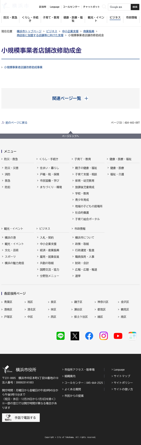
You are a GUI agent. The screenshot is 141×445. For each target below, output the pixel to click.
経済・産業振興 (49, 250)
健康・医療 (117, 168)
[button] (70, 98)
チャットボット (91, 7)
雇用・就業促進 (49, 256)
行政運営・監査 (84, 250)
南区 (123, 316)
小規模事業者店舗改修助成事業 (23, 67)
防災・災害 (12, 168)
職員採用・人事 (84, 256)
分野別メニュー (49, 275)
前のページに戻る (16, 122)
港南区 (8, 309)
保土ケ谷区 (81, 316)
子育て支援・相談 (86, 174)
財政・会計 (82, 263)
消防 (7, 174)
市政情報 (80, 228)
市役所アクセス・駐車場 (79, 369)
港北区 (31, 309)
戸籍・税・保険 (49, 174)
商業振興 (88, 31)
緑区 (100, 316)
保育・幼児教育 (84, 180)
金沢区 (125, 301)
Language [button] (54, 7)
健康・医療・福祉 (121, 159)
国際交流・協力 (49, 269)
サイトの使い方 (123, 389)
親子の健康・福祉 (86, 168)
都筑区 (101, 309)
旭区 (30, 301)
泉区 (53, 301)
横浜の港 (10, 237)
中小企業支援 (70, 31)
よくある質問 (72, 389)
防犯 (7, 187)
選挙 (78, 275)
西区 (53, 316)
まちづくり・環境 (51, 187)
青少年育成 (82, 199)
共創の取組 (47, 263)
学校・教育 (82, 193)
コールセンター (71, 7)
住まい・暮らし (49, 168)
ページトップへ (70, 136)
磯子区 (78, 301)
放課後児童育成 (84, 187)
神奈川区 (102, 301)
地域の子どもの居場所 (89, 206)
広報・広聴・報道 (86, 269)
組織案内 (69, 376)
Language (119, 369)
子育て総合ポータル (87, 219)
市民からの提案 (74, 395)
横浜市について (84, 237)
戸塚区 (8, 316)
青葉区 (8, 301)
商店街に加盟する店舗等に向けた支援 (40, 35)
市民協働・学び (49, 180)
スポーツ (10, 256)
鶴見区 (125, 309)
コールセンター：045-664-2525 (83, 382)
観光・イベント (13, 228)
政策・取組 (82, 244)
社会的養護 (82, 212)
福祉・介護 (117, 174)
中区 (30, 316)
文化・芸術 (12, 250)
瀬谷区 (78, 309)
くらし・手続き (48, 159)
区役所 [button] (42, 7)
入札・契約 (47, 237)
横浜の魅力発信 (14, 263)
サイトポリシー (123, 382)
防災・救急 (11, 159)
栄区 (53, 309)
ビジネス (51, 31)
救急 (7, 180)
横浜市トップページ (29, 31)
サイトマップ (122, 376)
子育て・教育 (83, 159)
